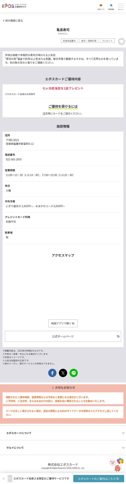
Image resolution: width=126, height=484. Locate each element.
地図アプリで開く (63, 323)
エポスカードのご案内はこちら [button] (99, 479)
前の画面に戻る (12, 20)
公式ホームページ (86, 336)
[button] (69, 478)
